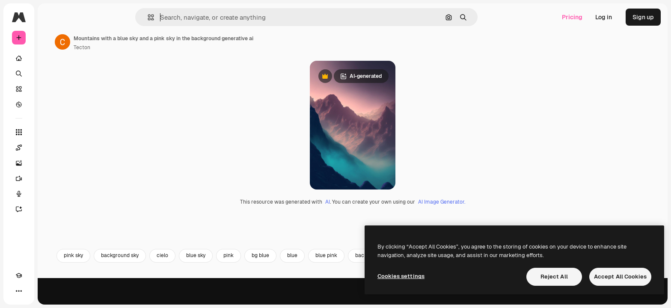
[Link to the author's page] (127, 42)
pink (293, 298)
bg (552, 298)
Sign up (643, 17)
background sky (185, 298)
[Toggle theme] (34, 291)
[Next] (648, 298)
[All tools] (51, 132)
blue (357, 298)
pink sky (138, 298)
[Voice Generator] (51, 194)
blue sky (260, 298)
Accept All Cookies (620, 276)
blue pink (391, 298)
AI (360, 244)
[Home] (51, 58)
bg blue (325, 298)
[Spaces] (51, 147)
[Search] (51, 73)
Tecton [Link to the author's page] (147, 47)
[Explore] (51, 104)
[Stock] (51, 89)
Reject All (554, 276)
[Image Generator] (51, 163)
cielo (227, 298)
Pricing (572, 17)
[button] (180, 17)
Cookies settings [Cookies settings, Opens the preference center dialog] (401, 276)
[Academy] (19, 291)
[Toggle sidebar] (84, 17)
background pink (440, 298)
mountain (585, 298)
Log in (603, 17)
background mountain (504, 298)
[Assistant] (51, 209)
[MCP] (49, 291)
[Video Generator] (51, 178)
